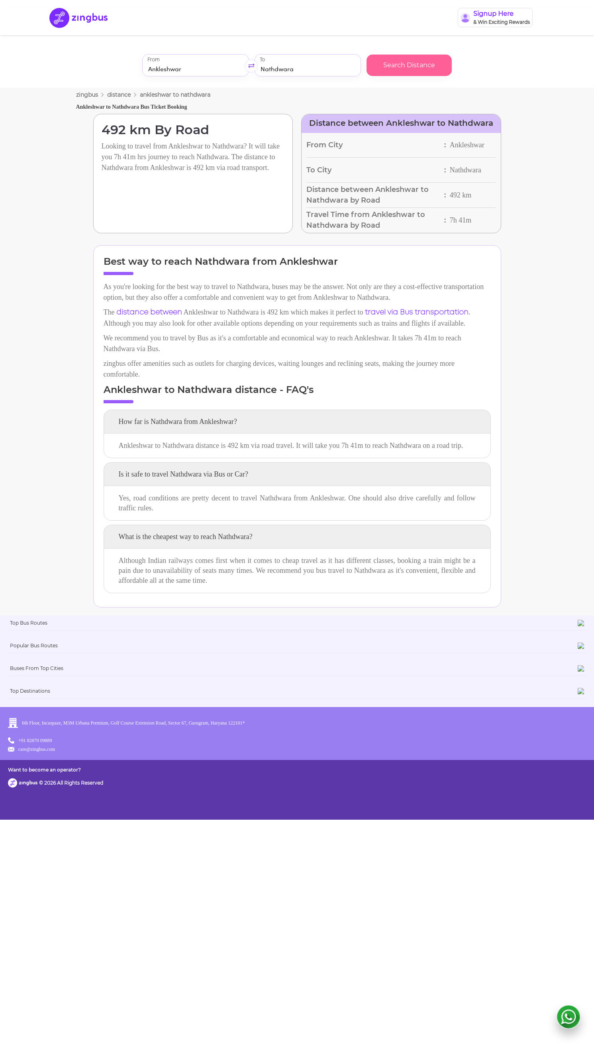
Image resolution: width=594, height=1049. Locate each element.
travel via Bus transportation (417, 312)
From (153, 60)
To (262, 60)
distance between (149, 312)
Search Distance (409, 65)
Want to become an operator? (354, 1031)
